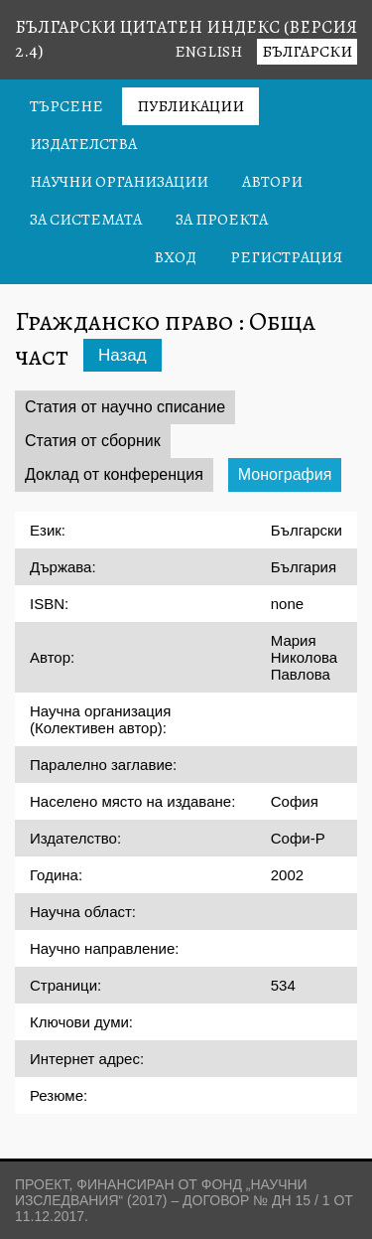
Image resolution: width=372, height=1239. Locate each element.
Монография (285, 474)
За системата (86, 220)
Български (307, 52)
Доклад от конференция (114, 474)
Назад (122, 355)
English (208, 52)
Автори (272, 182)
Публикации (190, 106)
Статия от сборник (93, 440)
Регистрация (286, 257)
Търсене (66, 106)
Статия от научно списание (125, 406)
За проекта (222, 220)
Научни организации (119, 182)
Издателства (83, 144)
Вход (175, 257)
